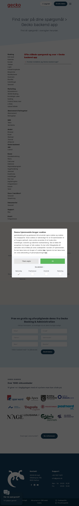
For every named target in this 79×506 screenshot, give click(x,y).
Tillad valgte (26, 261)
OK (53, 261)
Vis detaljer (39, 267)
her (44, 250)
